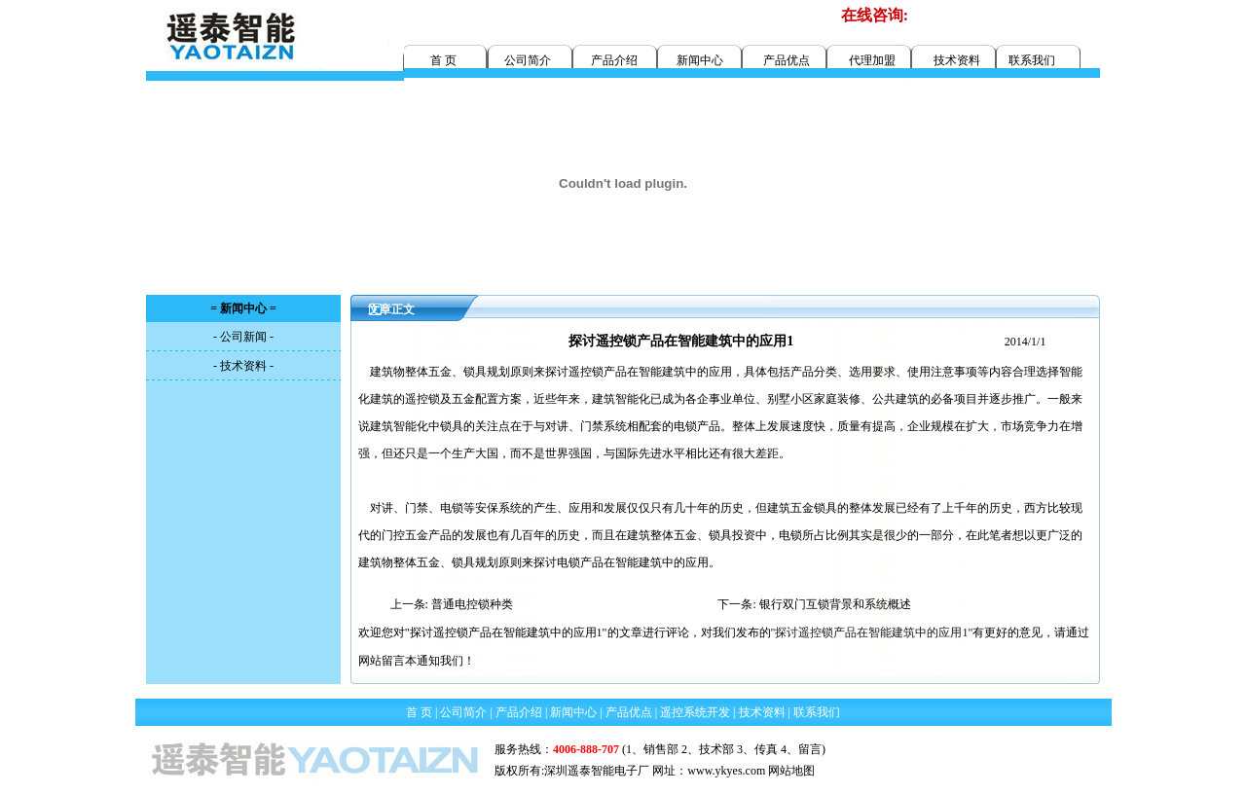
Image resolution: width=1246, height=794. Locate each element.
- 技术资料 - (243, 366)
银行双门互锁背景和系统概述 (835, 604)
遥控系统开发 (695, 712)
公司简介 (527, 60)
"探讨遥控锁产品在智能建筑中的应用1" (872, 632)
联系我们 (1031, 60)
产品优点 (786, 60)
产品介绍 (614, 60)
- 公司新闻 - (243, 336)
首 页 (443, 60)
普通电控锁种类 (472, 604)
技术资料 (957, 60)
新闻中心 (700, 60)
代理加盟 (872, 60)
